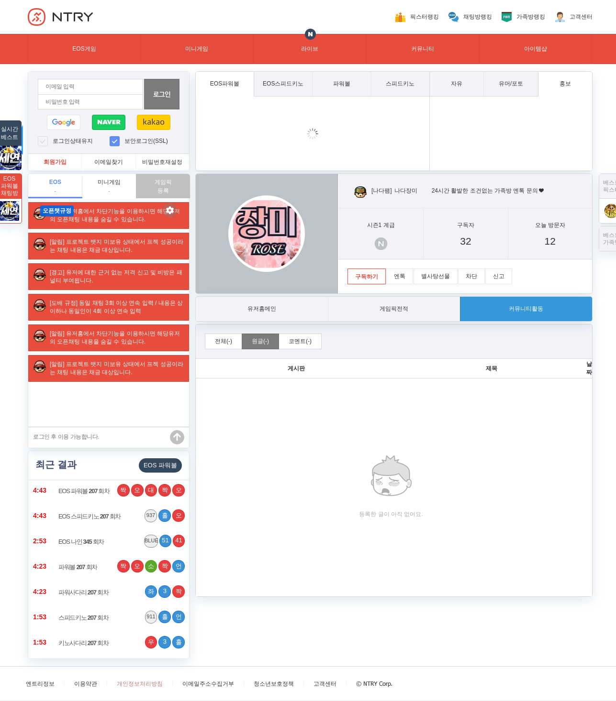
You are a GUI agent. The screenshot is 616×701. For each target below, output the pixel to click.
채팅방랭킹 (477, 16)
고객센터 (581, 16)
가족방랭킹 (530, 16)
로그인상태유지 (73, 141)
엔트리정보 (40, 683)
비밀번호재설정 (162, 162)
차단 (471, 276)
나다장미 (405, 190)
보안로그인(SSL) (146, 141)
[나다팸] (381, 190)
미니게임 (196, 48)
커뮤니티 (422, 48)
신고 (498, 276)
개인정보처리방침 (140, 683)
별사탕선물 (435, 276)
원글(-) (260, 341)
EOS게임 (84, 48)
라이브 (309, 48)
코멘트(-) (300, 341)
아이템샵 (535, 48)
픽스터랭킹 (424, 16)
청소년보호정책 (274, 683)
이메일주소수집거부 (208, 683)
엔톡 (399, 276)
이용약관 (85, 683)
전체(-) (223, 341)
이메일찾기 (108, 162)
